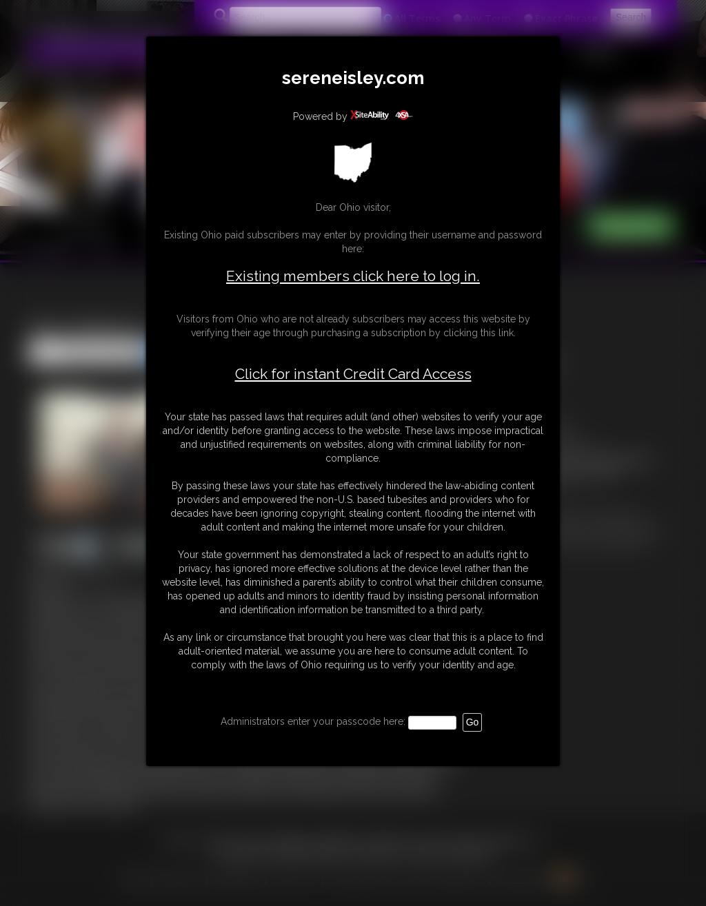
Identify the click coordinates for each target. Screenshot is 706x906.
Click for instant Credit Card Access (353, 374)
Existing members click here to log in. (353, 276)
